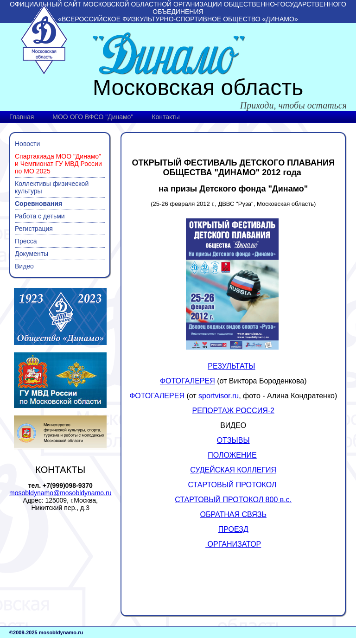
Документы (31, 253)
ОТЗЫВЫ (233, 440)
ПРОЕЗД (233, 529)
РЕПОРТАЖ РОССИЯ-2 (233, 411)
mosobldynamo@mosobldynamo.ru (60, 493)
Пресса (26, 241)
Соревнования (38, 203)
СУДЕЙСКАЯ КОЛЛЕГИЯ (233, 470)
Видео (24, 266)
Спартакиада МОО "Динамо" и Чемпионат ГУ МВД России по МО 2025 (58, 164)
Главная (21, 117)
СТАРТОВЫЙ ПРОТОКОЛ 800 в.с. (233, 500)
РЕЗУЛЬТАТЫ (231, 366)
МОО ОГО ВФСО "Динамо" (92, 117)
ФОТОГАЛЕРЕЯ (187, 381)
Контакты (165, 117)
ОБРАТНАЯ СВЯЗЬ (233, 514)
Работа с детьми (40, 216)
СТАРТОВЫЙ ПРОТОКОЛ (232, 485)
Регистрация (34, 228)
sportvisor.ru (218, 396)
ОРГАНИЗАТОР (233, 544)
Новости (27, 143)
